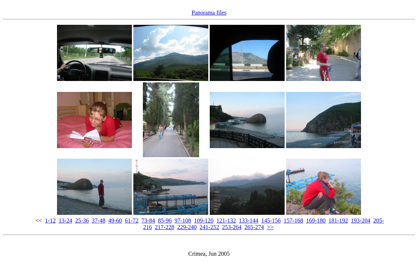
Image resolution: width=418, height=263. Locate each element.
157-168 (293, 220)
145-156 (271, 220)
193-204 (360, 220)
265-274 (254, 227)
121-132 (226, 220)
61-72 (131, 220)
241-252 (209, 227)
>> (270, 227)
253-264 (232, 227)
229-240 (187, 227)
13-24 (65, 220)
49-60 (115, 220)
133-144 (248, 220)
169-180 (316, 220)
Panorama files (209, 12)
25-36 (82, 220)
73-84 (148, 220)
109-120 (203, 220)
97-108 (183, 220)
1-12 (50, 220)
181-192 (338, 220)
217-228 (164, 227)
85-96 (164, 220)
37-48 (98, 220)
